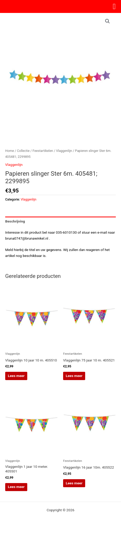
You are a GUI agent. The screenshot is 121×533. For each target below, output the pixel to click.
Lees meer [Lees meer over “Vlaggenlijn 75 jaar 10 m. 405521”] (74, 376)
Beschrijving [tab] (15, 221)
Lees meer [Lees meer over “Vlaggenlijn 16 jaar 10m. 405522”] (74, 483)
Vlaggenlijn (64, 151)
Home (9, 151)
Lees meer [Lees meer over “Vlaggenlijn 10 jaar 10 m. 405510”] (16, 376)
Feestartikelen (42, 151)
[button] (107, 21)
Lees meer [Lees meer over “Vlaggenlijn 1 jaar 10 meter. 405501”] (16, 487)
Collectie (23, 151)
